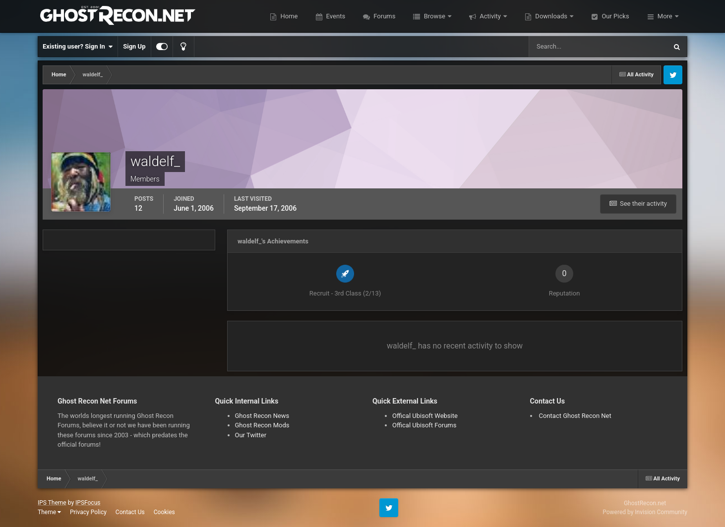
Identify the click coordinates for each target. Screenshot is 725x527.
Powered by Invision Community (645, 512)
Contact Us (130, 512)
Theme (49, 512)
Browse (434, 16)
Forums (383, 16)
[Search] (567, 46)
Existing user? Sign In (78, 46)
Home (288, 16)
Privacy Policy (88, 512)
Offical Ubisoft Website (425, 415)
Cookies (164, 512)
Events (334, 16)
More (665, 16)
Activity (490, 16)
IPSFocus (87, 502)
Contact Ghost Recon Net (575, 415)
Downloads (551, 16)
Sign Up (134, 46)
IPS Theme (52, 502)
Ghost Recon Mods (262, 425)
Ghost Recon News (262, 415)
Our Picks (614, 16)
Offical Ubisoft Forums (424, 425)
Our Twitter (251, 435)
